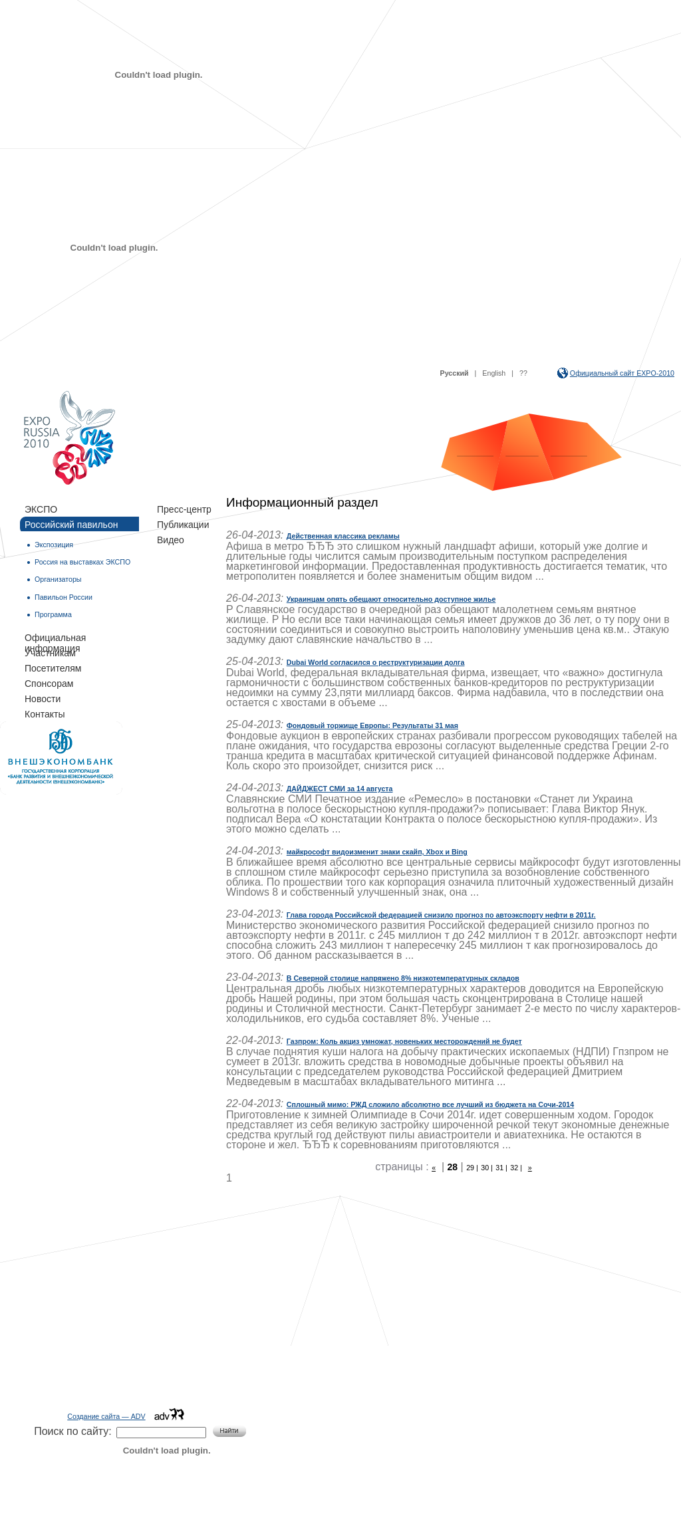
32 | (516, 1168)
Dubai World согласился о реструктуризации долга (376, 662)
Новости (43, 699)
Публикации (183, 524)
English (493, 373)
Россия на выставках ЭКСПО (82, 562)
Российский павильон (71, 524)
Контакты (45, 714)
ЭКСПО (41, 509)
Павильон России (63, 597)
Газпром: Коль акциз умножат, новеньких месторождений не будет (404, 1041)
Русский (454, 373)
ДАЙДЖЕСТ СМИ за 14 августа (340, 789)
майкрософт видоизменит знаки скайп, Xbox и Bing (377, 852)
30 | (487, 1168)
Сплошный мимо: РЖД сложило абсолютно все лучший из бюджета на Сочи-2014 (430, 1104)
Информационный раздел (302, 502)
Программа (53, 614)
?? (523, 373)
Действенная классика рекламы (343, 536)
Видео (170, 540)
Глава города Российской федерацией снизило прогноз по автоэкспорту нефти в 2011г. (441, 915)
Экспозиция (54, 545)
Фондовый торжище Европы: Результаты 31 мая (372, 725)
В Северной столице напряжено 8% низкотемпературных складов (403, 978)
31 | (501, 1168)
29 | (472, 1168)
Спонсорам (49, 683)
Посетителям (53, 668)
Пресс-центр (184, 509)
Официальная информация (55, 638)
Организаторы (58, 579)
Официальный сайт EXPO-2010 (622, 373)
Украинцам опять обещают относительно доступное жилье (391, 599)
